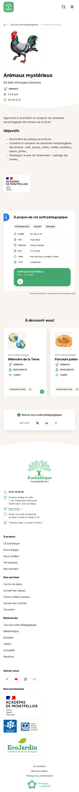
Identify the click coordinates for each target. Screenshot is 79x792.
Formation (9, 609)
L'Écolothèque (11, 543)
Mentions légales (39, 771)
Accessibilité (39, 766)
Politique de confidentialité (39, 776)
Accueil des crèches (14, 603)
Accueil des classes (14, 590)
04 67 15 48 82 (16, 492)
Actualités (9, 650)
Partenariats (10, 562)
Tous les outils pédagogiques (24, 24)
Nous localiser (11, 556)
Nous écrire (14, 509)
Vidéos (7, 644)
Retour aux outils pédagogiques (39, 415)
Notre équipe (11, 549)
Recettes (8, 656)
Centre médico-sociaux (16, 597)
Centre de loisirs (12, 584)
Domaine (8, 637)
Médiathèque (11, 631)
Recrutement (11, 569)
